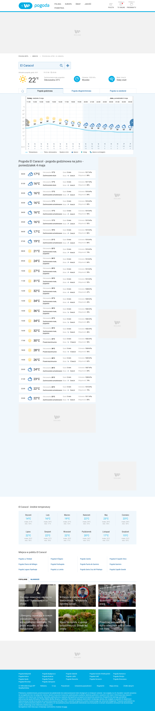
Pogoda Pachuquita (57, 564)
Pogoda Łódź (94, 676)
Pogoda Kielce (24, 676)
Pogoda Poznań (47, 679)
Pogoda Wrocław (25, 682)
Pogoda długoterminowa (81, 91)
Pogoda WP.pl (24, 56)
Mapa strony (114, 686)
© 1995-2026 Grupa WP (27, 686)
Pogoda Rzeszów (72, 679)
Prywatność (65, 686)
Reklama (43, 686)
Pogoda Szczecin (96, 679)
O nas (54, 686)
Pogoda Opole (23, 679)
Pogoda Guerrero (115, 564)
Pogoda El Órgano (57, 559)
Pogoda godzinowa (45, 91)
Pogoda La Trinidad (25, 559)
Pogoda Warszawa (119, 679)
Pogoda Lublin (71, 676)
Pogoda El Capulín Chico (118, 559)
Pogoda (42, 5)
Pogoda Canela (85, 559)
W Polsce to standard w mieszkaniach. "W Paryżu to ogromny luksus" (73, 600)
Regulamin (100, 686)
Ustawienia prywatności (83, 686)
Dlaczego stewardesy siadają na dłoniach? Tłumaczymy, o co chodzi (36, 600)
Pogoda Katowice (119, 674)
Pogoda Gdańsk (71, 674)
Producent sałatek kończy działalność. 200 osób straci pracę (114, 600)
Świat (78, 4)
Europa (68, 4)
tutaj (65, 707)
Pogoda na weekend (118, 91)
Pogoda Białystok (25, 674)
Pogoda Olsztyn (118, 676)
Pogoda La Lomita (57, 569)
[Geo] (68, 65)
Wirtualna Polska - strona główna (26, 5)
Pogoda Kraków (47, 676)
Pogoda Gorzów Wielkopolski (100, 674)
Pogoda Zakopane (48, 682)
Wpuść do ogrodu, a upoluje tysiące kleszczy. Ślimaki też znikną (74, 625)
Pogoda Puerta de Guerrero (89, 564)
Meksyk (35, 56)
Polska (57, 4)
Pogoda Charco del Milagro (28, 564)
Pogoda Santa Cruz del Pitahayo (91, 569)
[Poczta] (111, 6)
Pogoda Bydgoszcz (49, 674)
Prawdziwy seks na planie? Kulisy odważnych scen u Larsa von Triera (115, 625)
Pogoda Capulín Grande (118, 569)
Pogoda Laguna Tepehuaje (28, 569)
